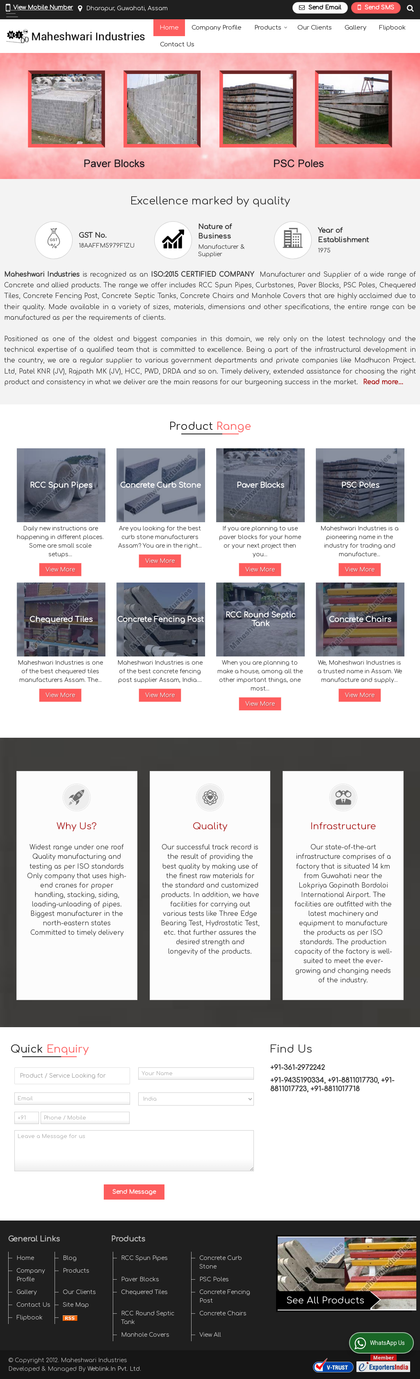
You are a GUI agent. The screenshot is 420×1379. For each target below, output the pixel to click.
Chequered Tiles (61, 619)
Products (271, 27)
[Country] (196, 1099)
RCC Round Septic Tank (260, 619)
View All (210, 1335)
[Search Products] (409, 8)
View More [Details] (60, 570)
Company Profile (217, 27)
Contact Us (177, 44)
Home (169, 27)
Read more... (383, 382)
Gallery (355, 27)
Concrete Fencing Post (160, 619)
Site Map (76, 1305)
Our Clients (314, 27)
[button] (43, 8)
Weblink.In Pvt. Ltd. (114, 1369)
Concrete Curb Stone (160, 485)
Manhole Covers (145, 1335)
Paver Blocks (260, 485)
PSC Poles (360, 485)
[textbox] (72, 1075)
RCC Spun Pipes (61, 485)
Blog (70, 1258)
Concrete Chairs (360, 619)
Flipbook (392, 27)
